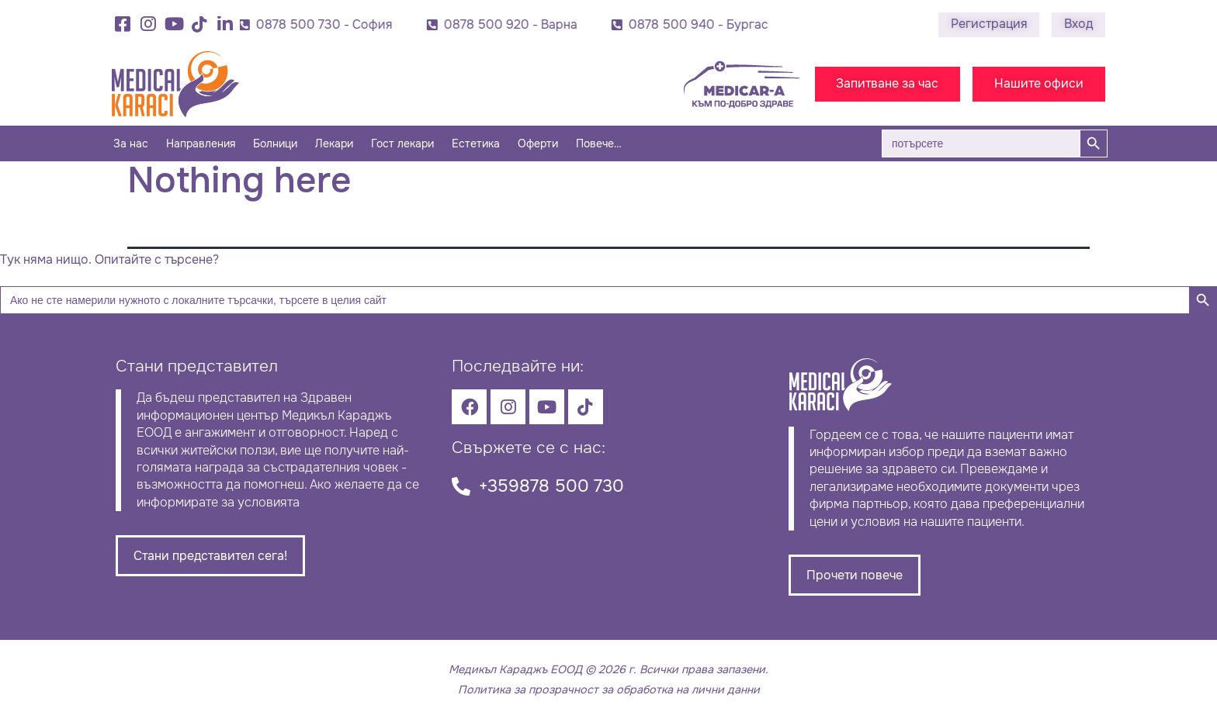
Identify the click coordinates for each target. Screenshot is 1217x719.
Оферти (538, 143)
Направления (200, 143)
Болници (275, 143)
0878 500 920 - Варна (513, 24)
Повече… (599, 143)
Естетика (476, 143)
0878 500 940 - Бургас (700, 24)
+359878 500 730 (551, 486)
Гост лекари (402, 143)
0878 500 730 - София (327, 24)
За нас (130, 143)
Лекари (334, 143)
